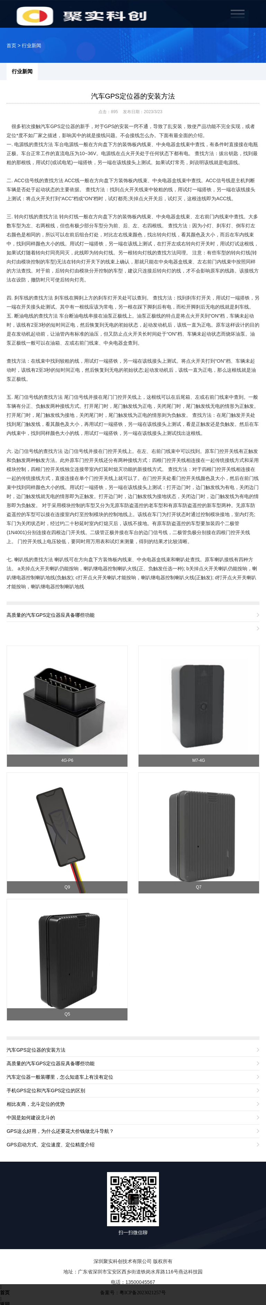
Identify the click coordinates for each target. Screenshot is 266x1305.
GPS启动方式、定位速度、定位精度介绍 (51, 1144)
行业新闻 (31, 45)
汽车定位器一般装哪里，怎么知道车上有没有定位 (60, 1077)
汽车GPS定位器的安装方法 (133, 96)
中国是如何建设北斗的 (31, 1117)
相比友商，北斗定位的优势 (36, 1104)
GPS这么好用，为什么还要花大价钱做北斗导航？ (60, 1131)
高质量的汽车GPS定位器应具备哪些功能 (51, 615)
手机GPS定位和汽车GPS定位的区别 (46, 1090)
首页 (11, 45)
